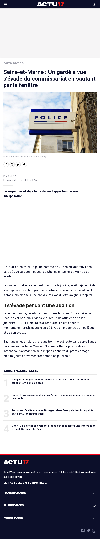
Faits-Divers (13, 63)
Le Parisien (35, 346)
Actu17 (50, 4)
